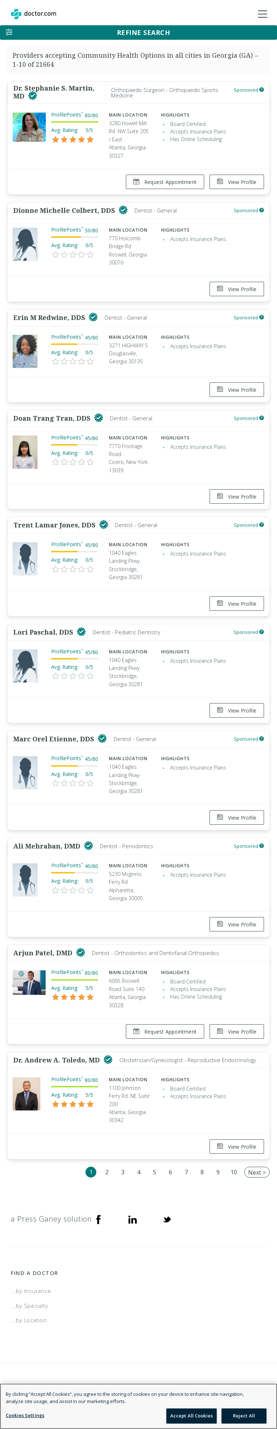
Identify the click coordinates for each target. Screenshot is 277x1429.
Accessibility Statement (207, 1398)
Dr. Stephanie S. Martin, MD (53, 92)
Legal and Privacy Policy (173, 1389)
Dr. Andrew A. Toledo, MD (57, 1060)
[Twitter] (167, 1219)
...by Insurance (31, 1290)
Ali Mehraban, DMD (47, 846)
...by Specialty (29, 1305)
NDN (260, 1398)
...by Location (29, 1320)
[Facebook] (98, 1219)
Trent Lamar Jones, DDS (55, 525)
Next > (257, 1172)
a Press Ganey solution (51, 1219)
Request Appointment (165, 182)
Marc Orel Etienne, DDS (54, 739)
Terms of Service (243, 1389)
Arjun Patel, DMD (43, 952)
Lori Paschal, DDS (44, 632)
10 (233, 1172)
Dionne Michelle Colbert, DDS (65, 210)
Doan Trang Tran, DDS (52, 418)
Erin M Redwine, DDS (50, 317)
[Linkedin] (132, 1219)
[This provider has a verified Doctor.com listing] (32, 96)
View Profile (236, 182)
